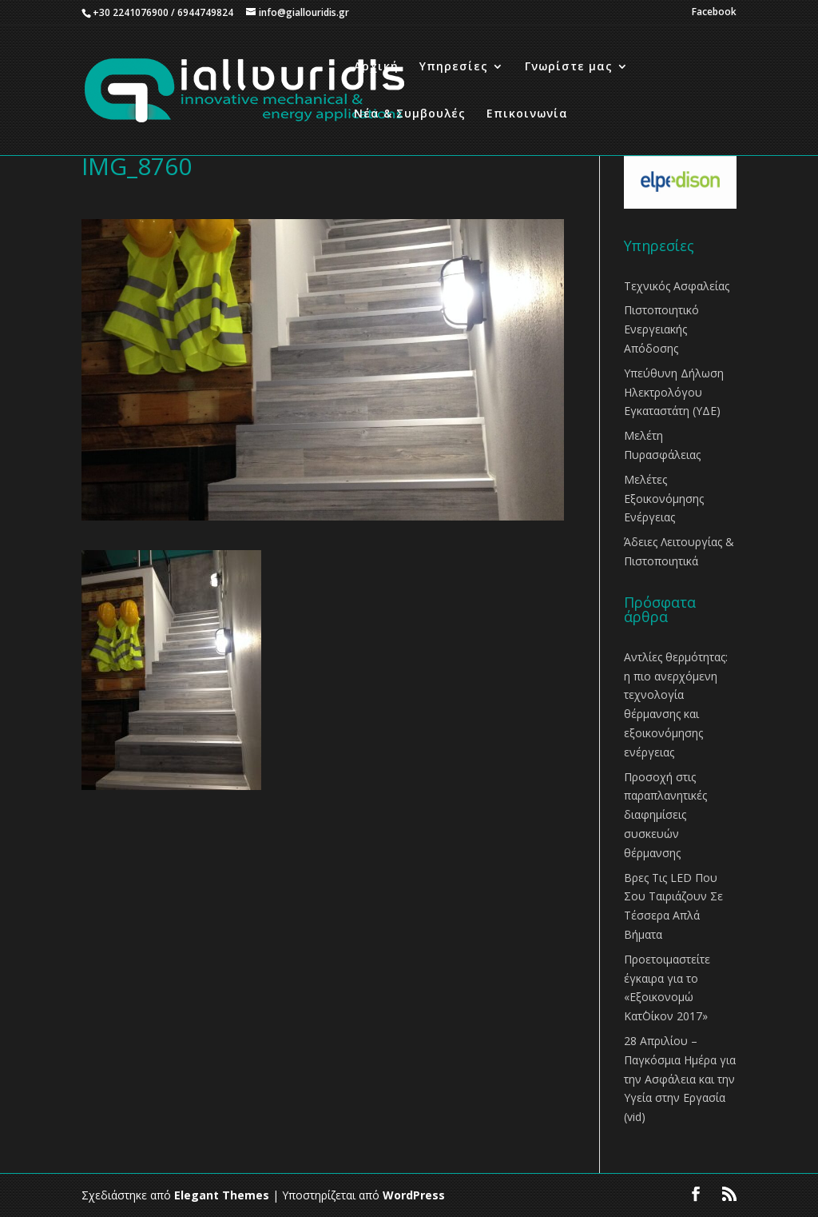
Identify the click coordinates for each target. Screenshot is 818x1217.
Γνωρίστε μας (569, 67)
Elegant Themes (221, 1195)
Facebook (714, 12)
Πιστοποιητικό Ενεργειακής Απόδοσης (661, 329)
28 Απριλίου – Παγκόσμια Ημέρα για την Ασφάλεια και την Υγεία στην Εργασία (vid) (680, 1078)
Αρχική (376, 67)
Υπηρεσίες (453, 67)
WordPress (414, 1195)
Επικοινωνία (527, 114)
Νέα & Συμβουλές (410, 114)
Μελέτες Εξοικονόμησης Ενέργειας (664, 498)
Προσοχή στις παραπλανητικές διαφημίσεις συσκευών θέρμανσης (665, 814)
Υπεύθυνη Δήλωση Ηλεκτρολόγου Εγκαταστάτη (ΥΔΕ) (674, 392)
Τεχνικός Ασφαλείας (676, 285)
